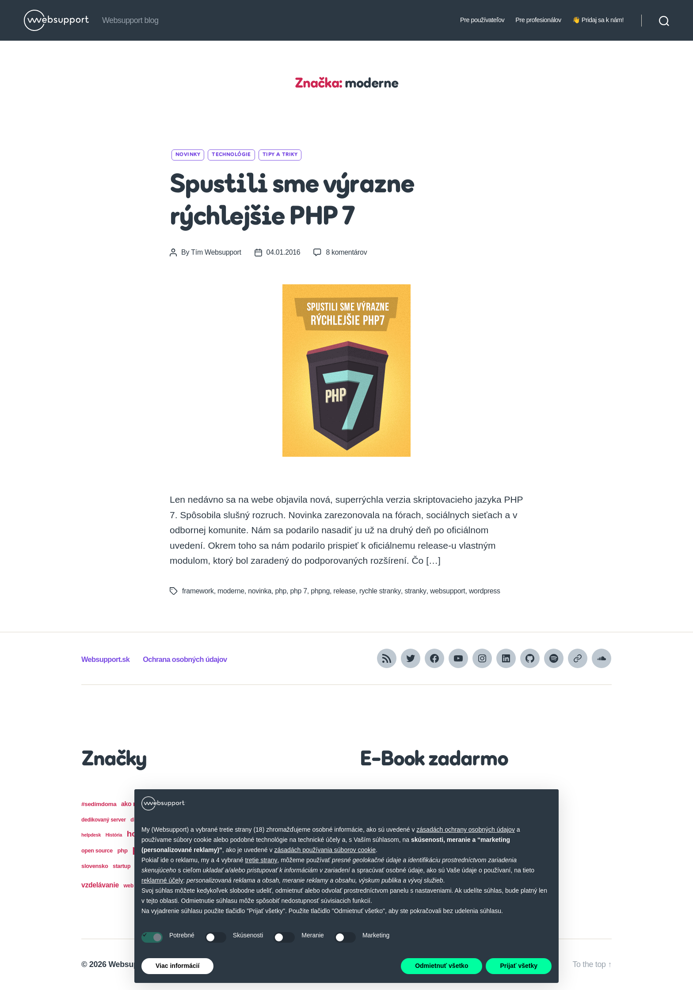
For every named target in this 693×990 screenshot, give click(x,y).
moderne (231, 591)
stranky (416, 591)
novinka (260, 591)
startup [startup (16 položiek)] (121, 866)
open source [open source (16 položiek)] (97, 851)
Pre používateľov (482, 19)
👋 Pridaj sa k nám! (598, 19)
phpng (321, 591)
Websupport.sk (106, 659)
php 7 (299, 591)
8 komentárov (347, 252)
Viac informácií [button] (177, 965)
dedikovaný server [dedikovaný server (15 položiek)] (103, 820)
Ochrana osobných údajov (187, 659)
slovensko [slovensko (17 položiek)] (94, 866)
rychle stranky (381, 591)
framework (198, 591)
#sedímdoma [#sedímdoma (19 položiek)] (98, 804)
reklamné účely (162, 880)
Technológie (231, 154)
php (281, 591)
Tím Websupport (216, 252)
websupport (448, 591)
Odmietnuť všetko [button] (441, 965)
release (346, 591)
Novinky (187, 154)
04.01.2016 (284, 252)
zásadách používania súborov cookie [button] (325, 849)
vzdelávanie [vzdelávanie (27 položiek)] (100, 885)
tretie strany (261, 860)
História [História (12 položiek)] (114, 834)
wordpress (485, 591)
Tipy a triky (280, 154)
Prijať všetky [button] (518, 965)
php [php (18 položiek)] (122, 850)
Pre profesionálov (538, 19)
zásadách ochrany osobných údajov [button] (465, 829)
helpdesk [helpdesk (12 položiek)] (91, 834)
